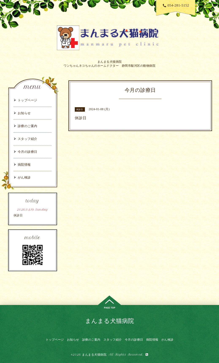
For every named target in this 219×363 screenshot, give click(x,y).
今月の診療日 (27, 152)
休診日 (18, 215)
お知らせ (24, 113)
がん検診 (24, 177)
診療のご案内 (27, 126)
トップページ (27, 100)
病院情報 (24, 165)
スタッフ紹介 (27, 139)
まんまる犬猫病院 (109, 320)
